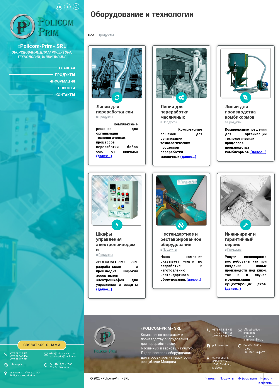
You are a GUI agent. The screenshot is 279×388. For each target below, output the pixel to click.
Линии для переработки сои (114, 109)
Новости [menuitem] (66, 88)
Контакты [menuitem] (65, 95)
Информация (247, 378)
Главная (210, 378)
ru (59, 6)
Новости (266, 378)
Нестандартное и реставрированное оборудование (180, 239)
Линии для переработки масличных (174, 112)
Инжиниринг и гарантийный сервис (240, 239)
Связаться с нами (42, 345)
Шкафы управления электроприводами (115, 241)
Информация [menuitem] (62, 81)
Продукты (105, 35)
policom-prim (16, 364)
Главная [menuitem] (67, 68)
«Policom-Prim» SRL (41, 46)
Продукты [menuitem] (65, 75)
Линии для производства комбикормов (240, 112)
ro (67, 6)
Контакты (265, 383)
